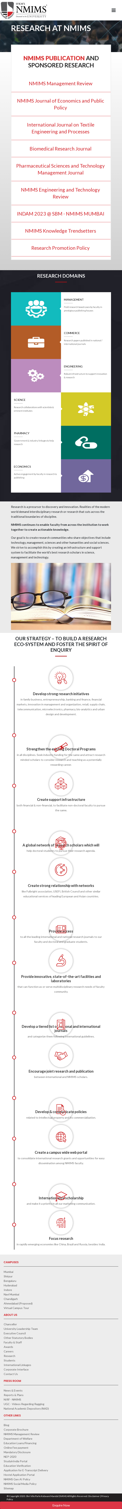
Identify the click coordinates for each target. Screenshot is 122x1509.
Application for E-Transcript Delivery (26, 1470)
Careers (9, 1351)
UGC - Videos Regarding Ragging (24, 1404)
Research (9, 1356)
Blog (6, 1425)
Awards (8, 1346)
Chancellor (10, 1324)
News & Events (13, 1390)
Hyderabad (10, 1285)
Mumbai (8, 1271)
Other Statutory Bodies (18, 1337)
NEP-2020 (10, 1456)
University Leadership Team (21, 1328)
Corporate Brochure (16, 1429)
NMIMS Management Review (21, 1434)
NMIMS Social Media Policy (20, 1483)
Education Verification (17, 1465)
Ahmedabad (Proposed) (18, 1303)
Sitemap (9, 1488)
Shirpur (8, 1276)
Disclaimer (94, 1496)
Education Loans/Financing (20, 1443)
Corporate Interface (16, 1369)
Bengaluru (10, 1280)
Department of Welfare (18, 1438)
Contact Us (11, 1374)
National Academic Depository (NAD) (26, 1408)
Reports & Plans (14, 1395)
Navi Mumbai (11, 1294)
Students (9, 1360)
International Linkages (17, 1365)
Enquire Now (61, 1505)
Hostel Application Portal (19, 1474)
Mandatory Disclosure (17, 1452)
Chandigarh (11, 1299)
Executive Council (15, 1333)
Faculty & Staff (13, 1342)
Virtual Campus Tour (16, 1308)
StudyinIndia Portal (15, 1461)
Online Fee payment (16, 1447)
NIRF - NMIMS (12, 1399)
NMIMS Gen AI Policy (17, 1479)
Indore (8, 1289)
